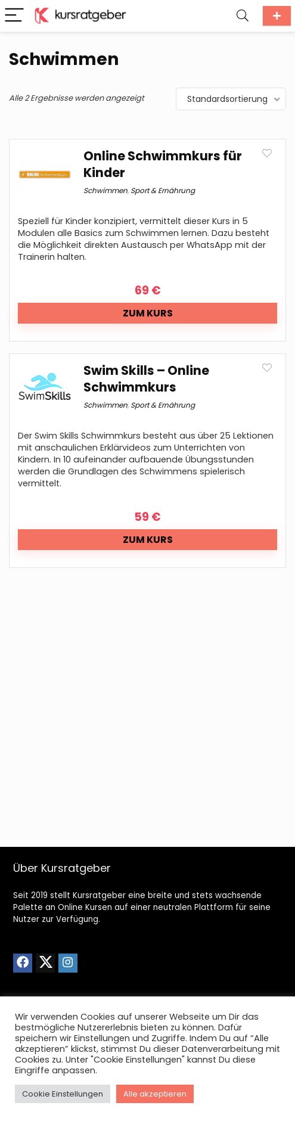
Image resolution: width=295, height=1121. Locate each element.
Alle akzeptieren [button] (155, 1094)
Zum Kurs (148, 313)
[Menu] (14, 16)
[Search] (242, 16)
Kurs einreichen (277, 15)
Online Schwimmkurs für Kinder (162, 164)
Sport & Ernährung (163, 190)
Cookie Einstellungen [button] (62, 1094)
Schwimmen (105, 190)
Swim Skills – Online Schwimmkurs (146, 379)
